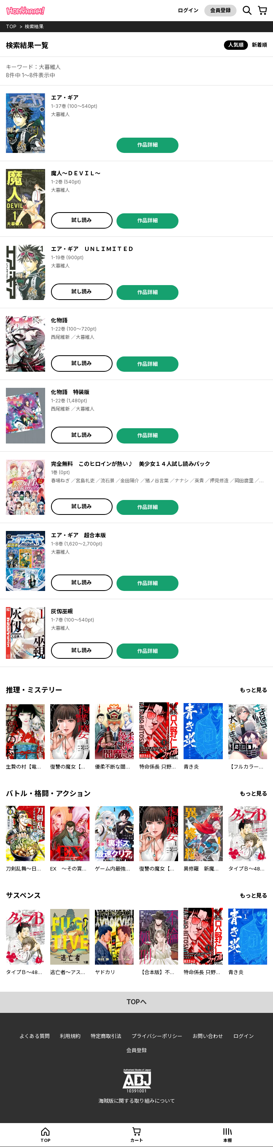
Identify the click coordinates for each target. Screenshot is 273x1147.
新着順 (259, 45)
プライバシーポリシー (156, 1036)
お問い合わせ (208, 1036)
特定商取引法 (106, 1036)
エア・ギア (64, 97)
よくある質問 (34, 1036)
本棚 (227, 1140)
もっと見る (253, 690)
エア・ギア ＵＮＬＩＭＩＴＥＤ (92, 248)
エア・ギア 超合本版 (78, 535)
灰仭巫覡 (62, 611)
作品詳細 (147, 145)
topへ (136, 1002)
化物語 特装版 (70, 392)
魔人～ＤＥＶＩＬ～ (75, 173)
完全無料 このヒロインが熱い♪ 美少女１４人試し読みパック (130, 463)
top (11, 26)
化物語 (59, 320)
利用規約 (70, 1036)
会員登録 (220, 10)
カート (136, 1140)
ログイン (188, 10)
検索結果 (34, 26)
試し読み (81, 220)
